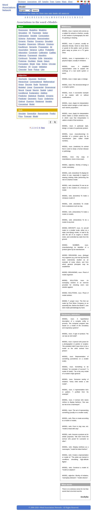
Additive (44, 93)
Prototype (22, 61)
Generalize (31, 114)
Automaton (31, 39)
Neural (21, 90)
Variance (33, 50)
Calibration (43, 53)
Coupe (34, 67)
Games (58, 2)
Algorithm (42, 55)
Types (52, 2)
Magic (64, 2)
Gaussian (32, 79)
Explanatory (34, 93)
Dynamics (39, 41)
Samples (45, 2)
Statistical (32, 96)
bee (37, 13)
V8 (29, 67)
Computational (36, 82)
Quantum (30, 101)
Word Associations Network (9, 8)
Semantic (33, 47)
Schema (21, 39)
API (39, 2)
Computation (43, 36)
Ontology (50, 44)
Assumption (23, 50)
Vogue (21, 84)
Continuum (22, 58)
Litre (42, 70)
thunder (55, 13)
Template (33, 58)
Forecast (27, 116)
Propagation (43, 47)
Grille (40, 58)
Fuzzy (40, 99)
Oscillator (32, 61)
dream (33, 13)
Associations (32, 2)
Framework (32, 55)
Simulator (49, 41)
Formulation (23, 64)
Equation (22, 44)
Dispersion (31, 44)
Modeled (22, 87)
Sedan (45, 33)
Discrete (28, 84)
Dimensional (50, 87)
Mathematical (49, 82)
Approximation (43, 39)
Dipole (39, 61)
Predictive (22, 96)
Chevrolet (22, 70)
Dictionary (22, 2)
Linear (29, 87)
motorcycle (65, 13)
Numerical (43, 84)
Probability (49, 50)
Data (38, 64)
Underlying (48, 99)
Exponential (39, 87)
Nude (35, 84)
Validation (43, 67)
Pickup (36, 70)
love (29, 13)
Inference (22, 55)
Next (43, 128)
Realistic (41, 96)
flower (41, 13)
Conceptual (23, 104)
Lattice (41, 50)
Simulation (22, 33)
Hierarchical (23, 82)
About (70, 2)
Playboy (30, 41)
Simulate (22, 114)
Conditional (23, 93)
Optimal (21, 101)
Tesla (30, 70)
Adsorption (22, 53)
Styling (44, 64)
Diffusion (41, 44)
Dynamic (22, 41)
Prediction (22, 67)
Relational (39, 101)
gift (60, 13)
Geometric (32, 99)
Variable (33, 36)
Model (32, 64)
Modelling (33, 30)
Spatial (43, 90)
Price (20, 116)
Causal (28, 90)
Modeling (42, 30)
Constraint (33, 53)
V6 (30, 33)
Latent (50, 90)
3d (51, 47)
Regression (23, 30)
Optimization (23, 36)
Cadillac (52, 53)
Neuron (36, 90)
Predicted (22, 99)
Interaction (48, 58)
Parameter (36, 33)
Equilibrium (23, 47)
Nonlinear (42, 79)
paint (50, 13)
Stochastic (22, 79)
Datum (46, 61)
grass (46, 13)
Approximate (43, 114)
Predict (53, 114)
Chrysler (52, 64)
